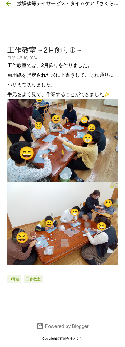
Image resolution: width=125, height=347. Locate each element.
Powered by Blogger (62, 326)
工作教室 (33, 279)
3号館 (14, 279)
